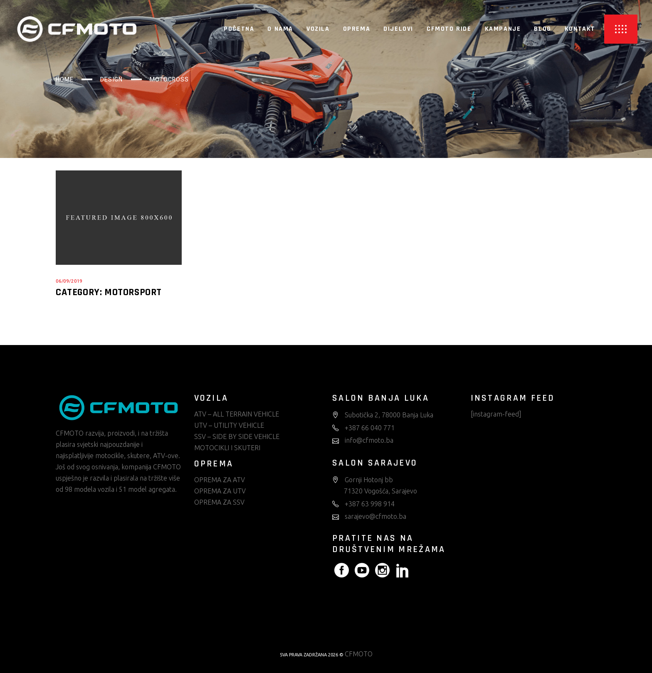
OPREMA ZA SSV (219, 502)
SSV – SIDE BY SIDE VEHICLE (236, 436)
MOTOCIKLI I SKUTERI (227, 447)
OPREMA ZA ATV (219, 479)
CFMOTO (359, 654)
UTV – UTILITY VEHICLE (229, 425)
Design (111, 79)
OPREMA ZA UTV (220, 491)
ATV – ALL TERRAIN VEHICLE (236, 414)
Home (65, 79)
